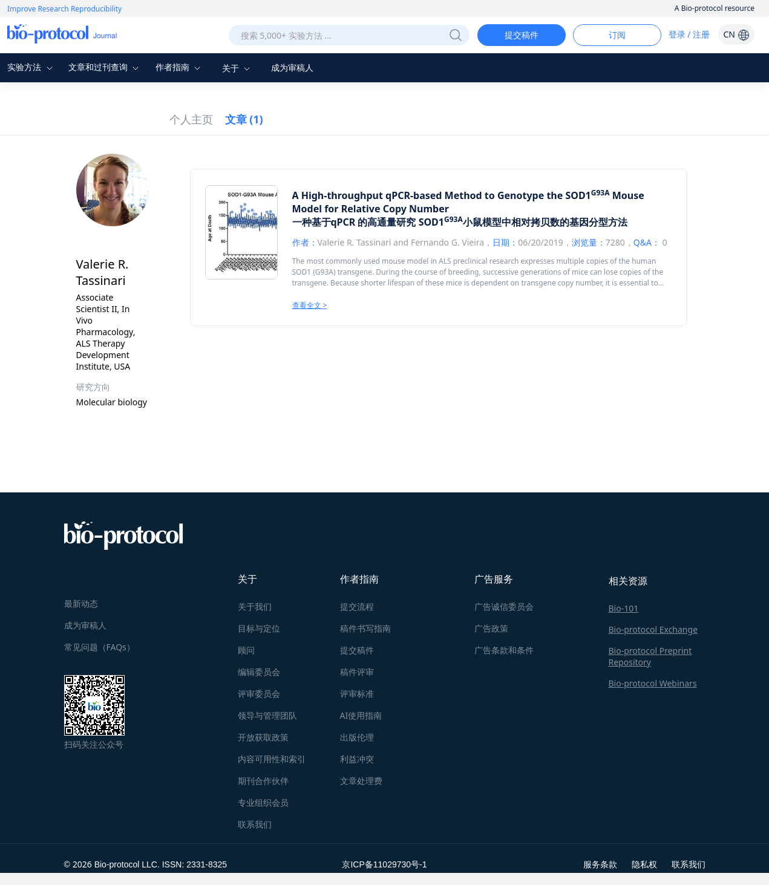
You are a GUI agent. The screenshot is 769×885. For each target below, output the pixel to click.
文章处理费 (361, 780)
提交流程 (357, 606)
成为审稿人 (292, 67)
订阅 (617, 35)
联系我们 (255, 824)
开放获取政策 (263, 737)
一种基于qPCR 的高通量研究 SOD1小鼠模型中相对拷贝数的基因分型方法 (459, 222)
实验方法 (31, 67)
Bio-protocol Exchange (653, 629)
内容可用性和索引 (272, 759)
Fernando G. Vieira (447, 242)
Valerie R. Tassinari (354, 242)
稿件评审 (357, 672)
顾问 (246, 650)
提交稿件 (521, 35)
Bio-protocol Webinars (653, 683)
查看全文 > (309, 305)
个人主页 (191, 119)
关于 (238, 68)
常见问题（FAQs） (99, 647)
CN (736, 34)
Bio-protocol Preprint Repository (650, 656)
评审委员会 (259, 693)
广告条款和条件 (504, 650)
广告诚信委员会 (504, 606)
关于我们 (255, 606)
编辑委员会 (259, 672)
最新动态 (81, 603)
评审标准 (357, 693)
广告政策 (491, 628)
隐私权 (644, 864)
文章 (244, 119)
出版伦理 (357, 737)
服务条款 (600, 864)
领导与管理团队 (267, 715)
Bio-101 (624, 608)
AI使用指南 (361, 715)
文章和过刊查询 (105, 67)
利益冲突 (357, 759)
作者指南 (179, 67)
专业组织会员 (263, 802)
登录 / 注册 (689, 34)
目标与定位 (259, 628)
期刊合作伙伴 (263, 780)
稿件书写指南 (365, 628)
